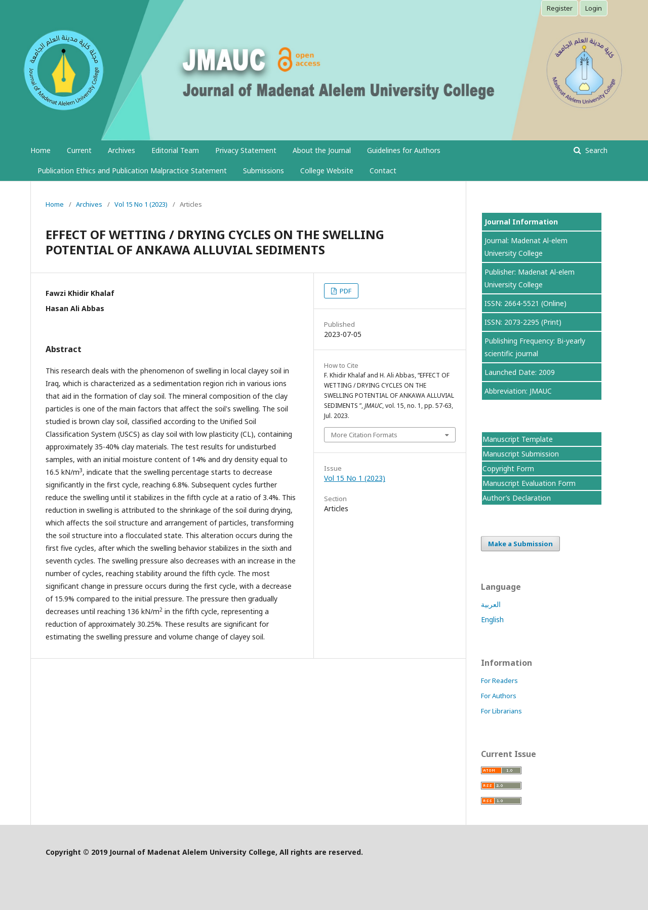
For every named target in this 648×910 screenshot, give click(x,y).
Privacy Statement (245, 150)
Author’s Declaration (516, 498)
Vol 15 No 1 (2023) (141, 204)
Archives (121, 150)
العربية (491, 604)
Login (593, 8)
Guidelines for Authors (403, 150)
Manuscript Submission (520, 454)
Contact (383, 170)
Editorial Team (175, 150)
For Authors (498, 695)
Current (79, 150)
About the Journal (322, 150)
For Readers (499, 680)
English (492, 619)
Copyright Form (508, 468)
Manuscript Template (517, 439)
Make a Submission (520, 543)
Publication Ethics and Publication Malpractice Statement (132, 170)
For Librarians (501, 710)
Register (560, 8)
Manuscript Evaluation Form (529, 483)
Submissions (263, 170)
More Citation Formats (364, 434)
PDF (344, 290)
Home (40, 150)
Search (595, 150)
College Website (326, 170)
